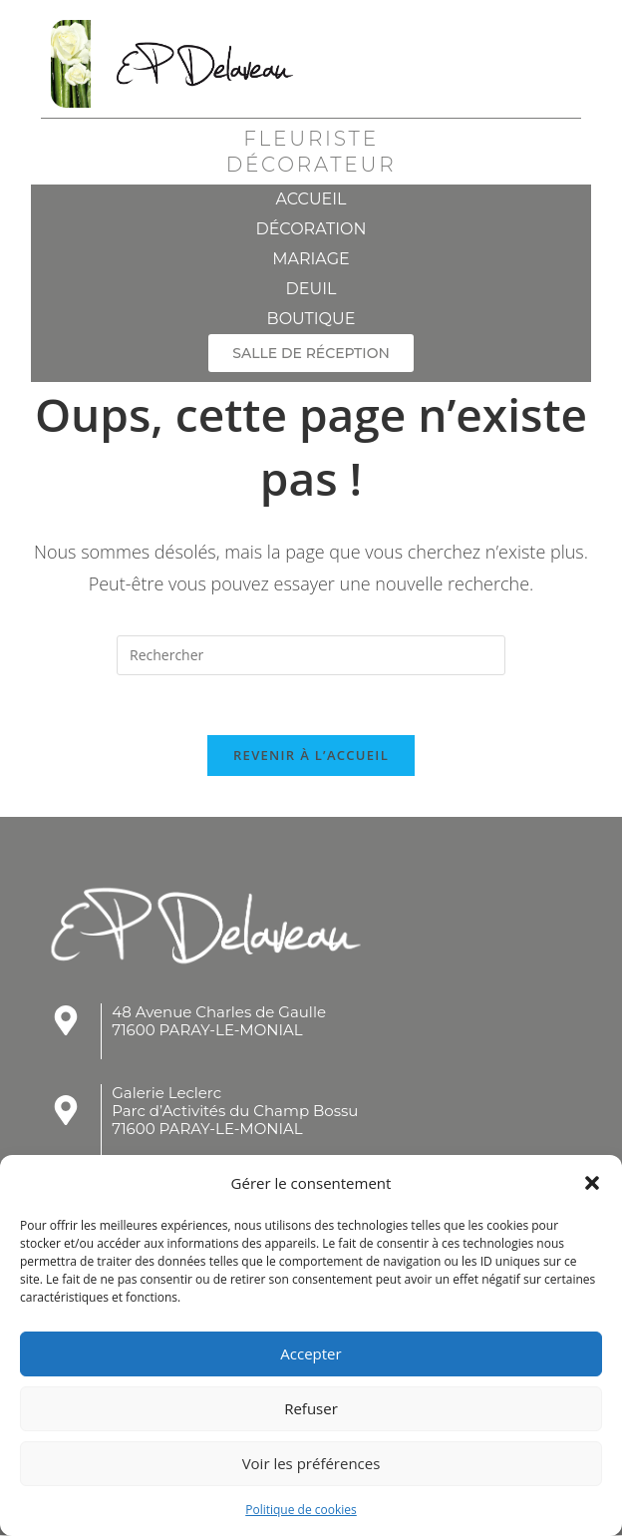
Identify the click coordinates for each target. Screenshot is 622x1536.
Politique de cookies (301, 1509)
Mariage (311, 258)
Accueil (310, 199)
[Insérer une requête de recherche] (311, 655)
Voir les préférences (311, 1463)
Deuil (311, 288)
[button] (592, 1183)
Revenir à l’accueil (311, 756)
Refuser (311, 1408)
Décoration (310, 228)
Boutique (311, 318)
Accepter (310, 1353)
